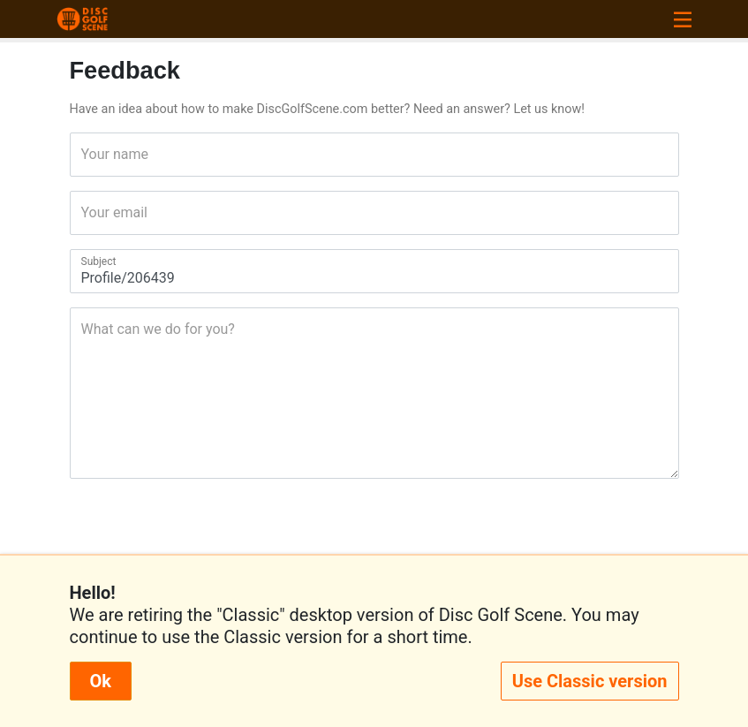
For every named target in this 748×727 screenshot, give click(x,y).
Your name (87, 154)
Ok (100, 681)
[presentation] (374, 534)
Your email (87, 212)
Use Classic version (590, 681)
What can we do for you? (87, 329)
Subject (87, 261)
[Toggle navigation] (682, 19)
